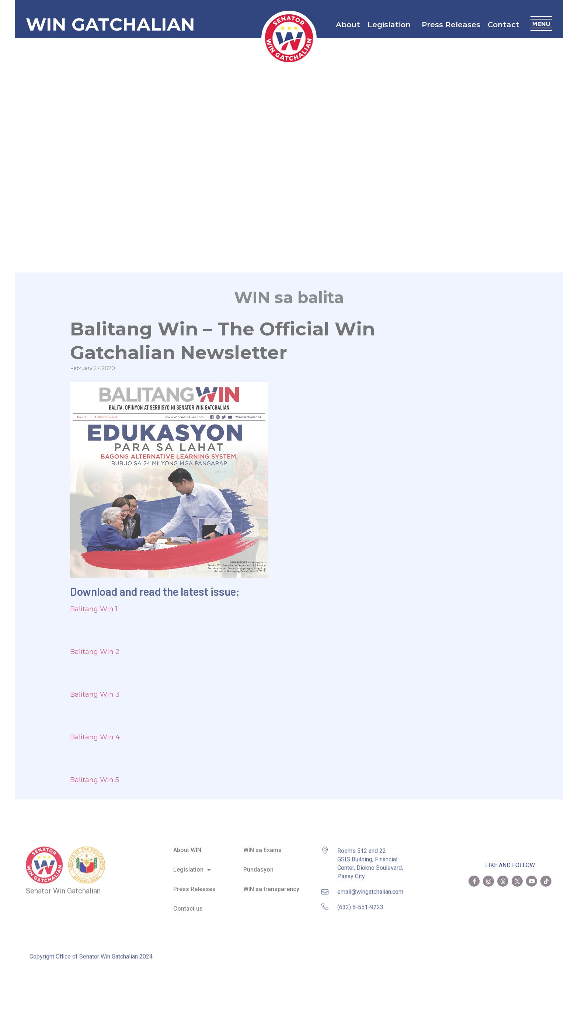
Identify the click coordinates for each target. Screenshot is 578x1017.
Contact (505, 24)
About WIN (187, 844)
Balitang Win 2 (94, 652)
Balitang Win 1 (94, 609)
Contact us (188, 903)
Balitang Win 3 (94, 694)
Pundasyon (258, 864)
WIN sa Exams (262, 844)
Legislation (391, 24)
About (348, 24)
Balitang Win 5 (94, 780)
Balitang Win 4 (95, 737)
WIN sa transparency (271, 883)
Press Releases (451, 24)
